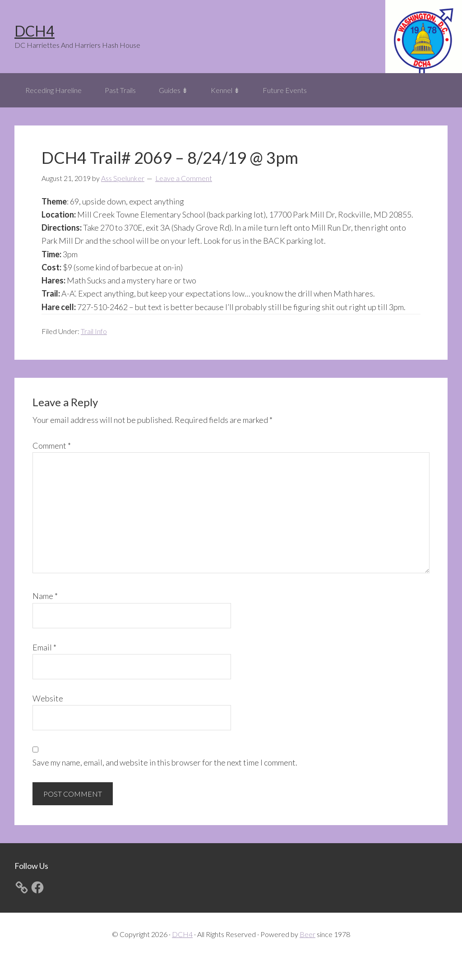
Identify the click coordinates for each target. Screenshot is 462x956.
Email (44, 647)
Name (45, 596)
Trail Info (94, 331)
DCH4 (34, 31)
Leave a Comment (183, 178)
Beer (307, 934)
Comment (51, 445)
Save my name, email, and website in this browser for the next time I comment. (164, 762)
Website (47, 698)
